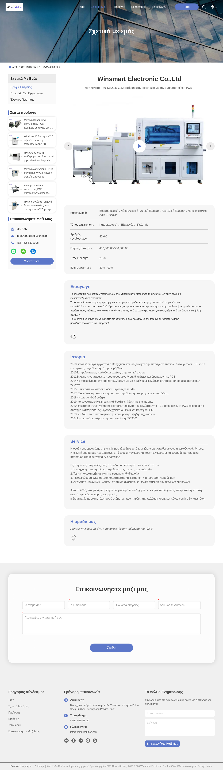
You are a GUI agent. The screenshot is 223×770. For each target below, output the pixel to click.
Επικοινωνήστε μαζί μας (160, 6)
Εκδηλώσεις (138, 6)
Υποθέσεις (14, 725)
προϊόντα (119, 6)
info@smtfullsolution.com (32, 235)
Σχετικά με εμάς (99, 6)
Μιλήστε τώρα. (32, 261)
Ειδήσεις (13, 718)
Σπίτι (83, 6)
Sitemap (39, 766)
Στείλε (111, 648)
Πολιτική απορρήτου (21, 766)
